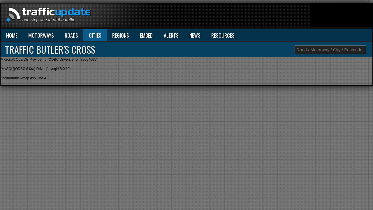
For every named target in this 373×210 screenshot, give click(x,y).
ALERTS (171, 35)
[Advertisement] (266, 17)
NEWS (194, 35)
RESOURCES (223, 35)
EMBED (146, 35)
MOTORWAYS (41, 35)
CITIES (95, 35)
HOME (11, 35)
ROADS (71, 35)
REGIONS (120, 35)
